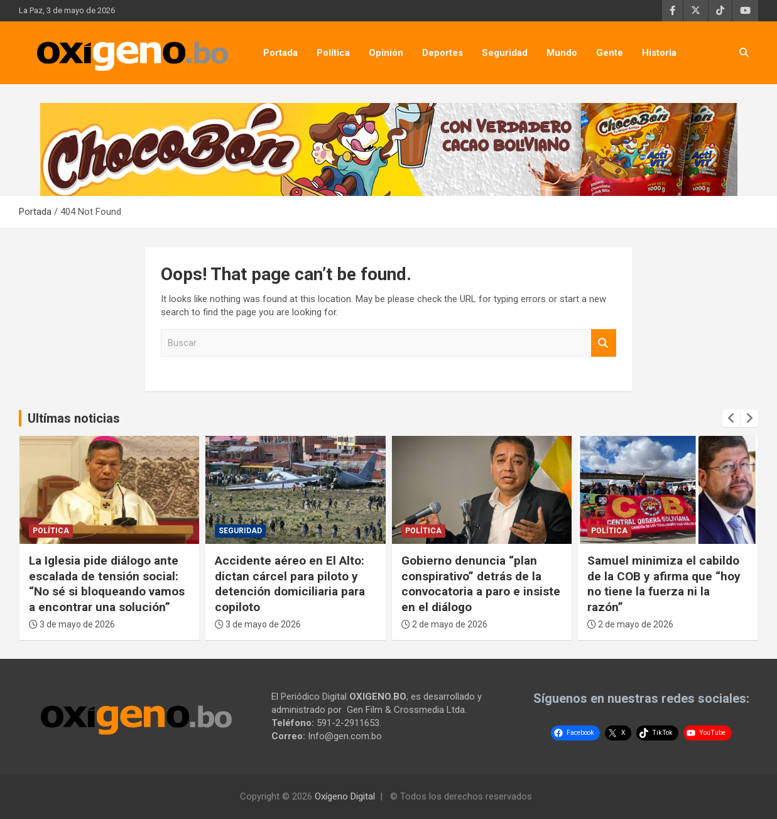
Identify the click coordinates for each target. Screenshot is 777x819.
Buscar (603, 343)
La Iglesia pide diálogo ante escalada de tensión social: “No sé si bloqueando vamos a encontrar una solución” (107, 583)
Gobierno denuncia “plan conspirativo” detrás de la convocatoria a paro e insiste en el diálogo (480, 583)
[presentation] (731, 418)
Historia (659, 52)
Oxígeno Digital (345, 796)
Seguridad (505, 52)
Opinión (386, 52)
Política (333, 52)
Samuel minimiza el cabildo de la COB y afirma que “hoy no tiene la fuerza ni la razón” (664, 583)
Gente (609, 52)
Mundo (561, 52)
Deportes (442, 52)
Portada (280, 52)
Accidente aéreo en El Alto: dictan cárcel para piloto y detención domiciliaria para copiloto (290, 583)
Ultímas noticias (74, 418)
